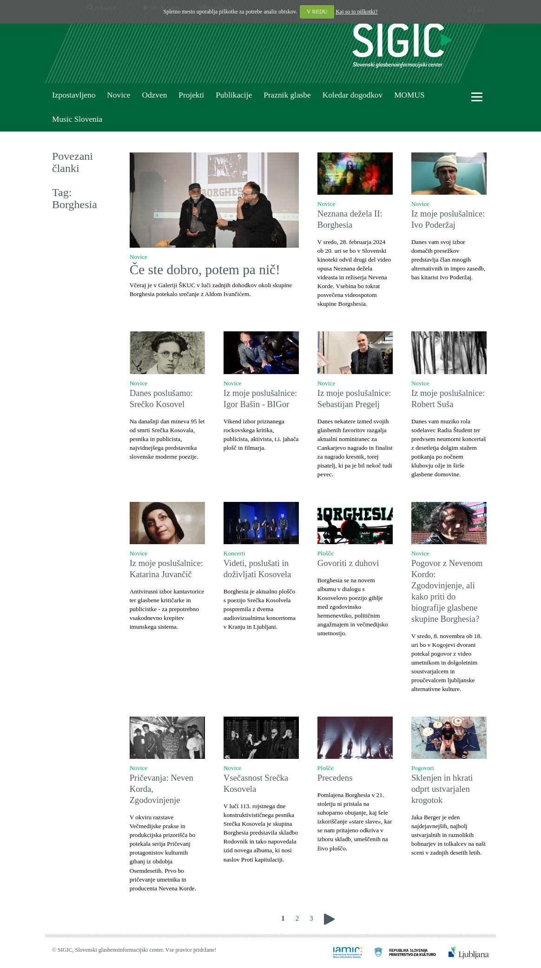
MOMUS (409, 95)
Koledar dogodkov (353, 95)
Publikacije (234, 95)
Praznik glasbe (287, 95)
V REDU (317, 11)
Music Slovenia (77, 119)
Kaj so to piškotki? (356, 11)
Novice (118, 95)
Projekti (191, 95)
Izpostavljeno (73, 95)
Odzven (154, 95)
